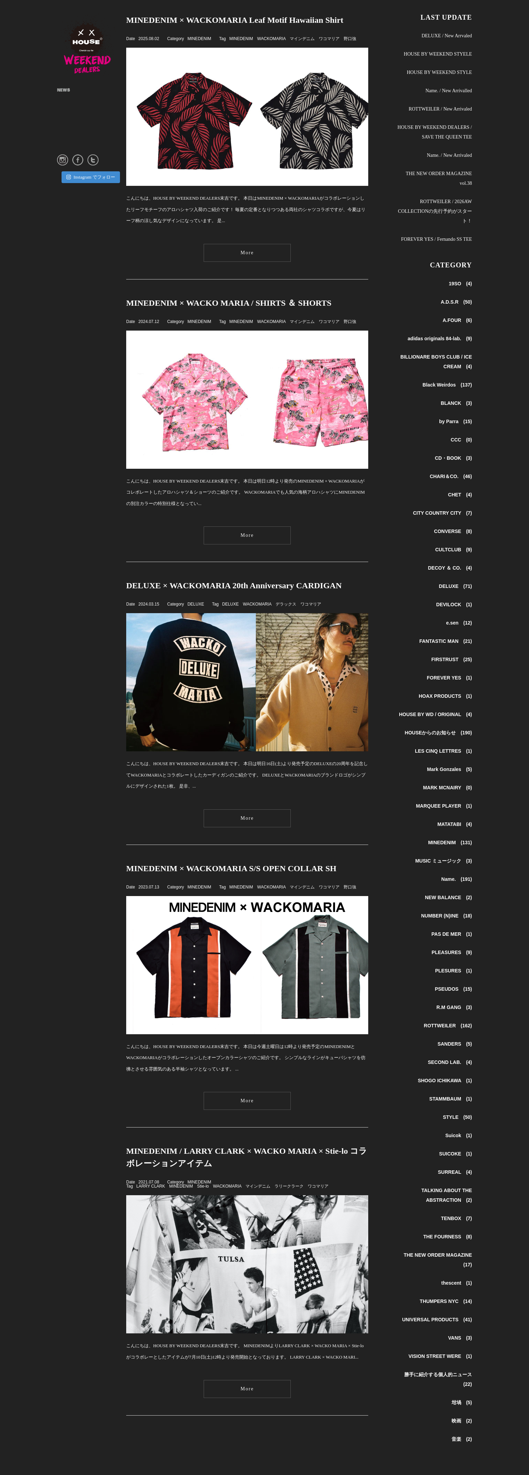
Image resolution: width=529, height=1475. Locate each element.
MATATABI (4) (454, 824)
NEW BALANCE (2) (448, 897)
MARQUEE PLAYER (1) (444, 806)
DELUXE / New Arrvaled (446, 35)
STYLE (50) (457, 1117)
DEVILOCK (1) (454, 604)
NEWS (63, 90)
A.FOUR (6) (457, 320)
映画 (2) (462, 1421)
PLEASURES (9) (451, 952)
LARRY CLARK (150, 1186)
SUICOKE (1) (455, 1154)
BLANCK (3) (456, 403)
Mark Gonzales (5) (449, 769)
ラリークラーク (289, 1186)
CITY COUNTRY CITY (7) (442, 513)
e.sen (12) (459, 623)
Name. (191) (456, 879)
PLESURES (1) (453, 970)
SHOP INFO (69, 112)
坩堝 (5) (462, 1402)
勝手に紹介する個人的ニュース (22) (438, 1379)
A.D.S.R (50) (456, 302)
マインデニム (302, 38)
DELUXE (195, 604)
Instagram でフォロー (90, 177)
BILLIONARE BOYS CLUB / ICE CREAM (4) (436, 361)
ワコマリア (329, 38)
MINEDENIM (199, 38)
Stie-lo (203, 1186)
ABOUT (65, 101)
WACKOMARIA (271, 38)
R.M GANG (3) (454, 1007)
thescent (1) (456, 1283)
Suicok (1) (458, 1135)
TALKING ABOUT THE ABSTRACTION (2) (446, 1195)
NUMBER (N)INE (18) (446, 916)
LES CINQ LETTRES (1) (443, 751)
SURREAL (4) (455, 1172)
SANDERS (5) (454, 1044)
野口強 (350, 38)
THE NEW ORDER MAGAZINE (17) (437, 1259)
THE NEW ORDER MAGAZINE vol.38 (439, 178)
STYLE (64, 123)
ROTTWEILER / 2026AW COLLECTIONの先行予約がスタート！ (435, 211)
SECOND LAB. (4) (450, 1062)
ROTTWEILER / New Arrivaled (440, 109)
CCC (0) (461, 439)
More (247, 252)
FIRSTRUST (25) (451, 659)
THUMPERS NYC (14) (446, 1301)
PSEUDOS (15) (453, 989)
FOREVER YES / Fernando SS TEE (436, 239)
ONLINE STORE (73, 145)
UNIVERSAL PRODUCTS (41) (437, 1319)
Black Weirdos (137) (447, 385)
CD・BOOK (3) (453, 458)
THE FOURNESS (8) (447, 1236)
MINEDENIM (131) (450, 842)
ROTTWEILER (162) (448, 1025)
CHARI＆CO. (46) (451, 476)
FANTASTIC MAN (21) (445, 641)
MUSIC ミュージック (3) (443, 861)
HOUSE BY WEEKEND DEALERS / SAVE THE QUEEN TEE (435, 132)
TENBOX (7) (456, 1218)
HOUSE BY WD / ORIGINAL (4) (435, 714)
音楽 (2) (462, 1439)
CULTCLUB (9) (453, 549)
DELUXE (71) (455, 586)
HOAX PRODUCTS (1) (445, 696)
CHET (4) (460, 494)
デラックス (286, 604)
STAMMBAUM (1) (450, 1099)
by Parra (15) (455, 421)
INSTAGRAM (71, 134)
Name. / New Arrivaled (449, 155)
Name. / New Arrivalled (448, 90)
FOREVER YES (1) (449, 678)
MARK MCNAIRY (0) (447, 787)
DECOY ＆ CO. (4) (450, 568)
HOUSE (91, 45)
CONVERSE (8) (453, 531)
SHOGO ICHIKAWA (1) (445, 1080)
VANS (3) (460, 1338)
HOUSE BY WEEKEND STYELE (438, 54)
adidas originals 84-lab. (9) (440, 338)
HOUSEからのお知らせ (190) (438, 732)
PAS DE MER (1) (451, 934)
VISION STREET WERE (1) (440, 1356)
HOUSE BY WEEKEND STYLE (439, 72)
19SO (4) (460, 283)
